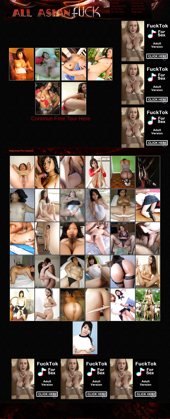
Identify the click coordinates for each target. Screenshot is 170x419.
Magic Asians (137, 12)
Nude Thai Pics (138, 6)
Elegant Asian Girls (118, 6)
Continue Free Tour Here (60, 118)
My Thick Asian (117, 9)
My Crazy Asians (138, 9)
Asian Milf (115, 3)
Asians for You (137, 3)
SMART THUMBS (90, 355)
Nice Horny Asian (118, 12)
